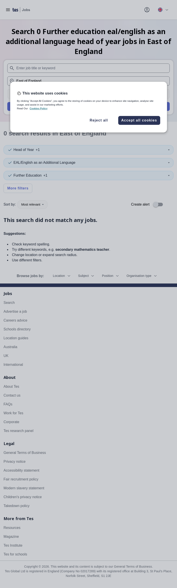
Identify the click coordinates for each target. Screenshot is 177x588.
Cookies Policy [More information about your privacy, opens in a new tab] (39, 108)
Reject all (99, 120)
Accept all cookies (139, 120)
